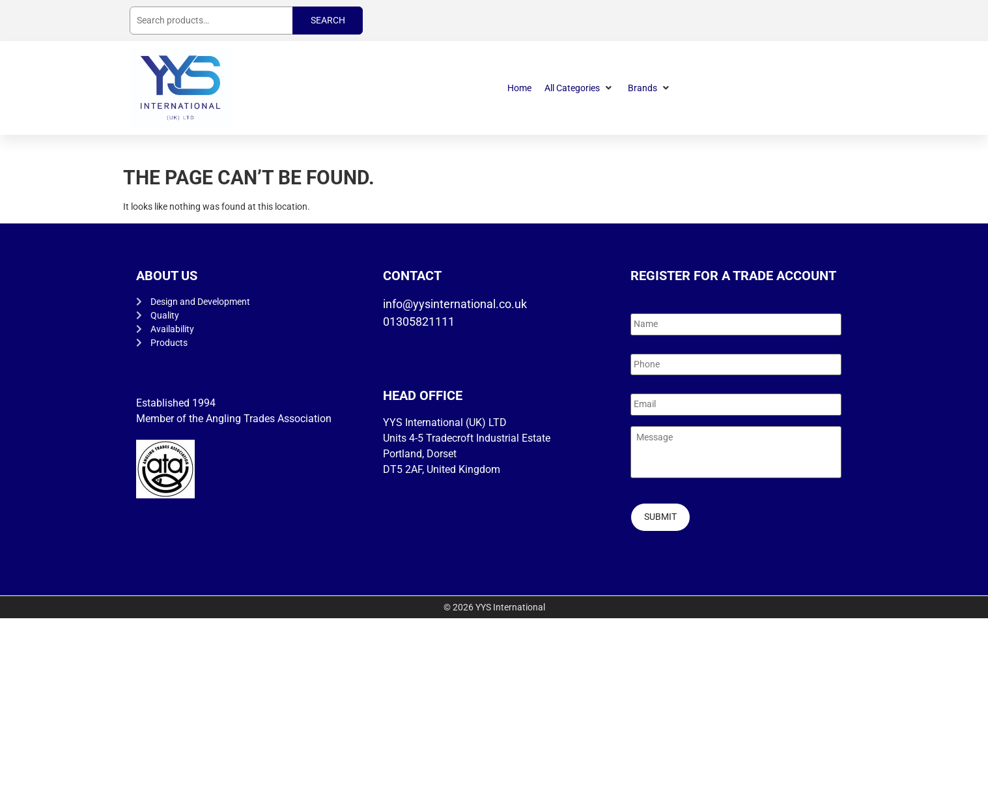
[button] (579, 88)
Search (328, 20)
